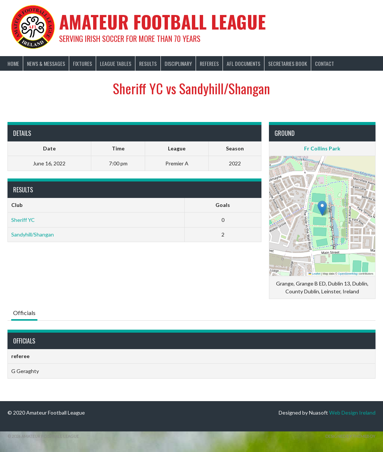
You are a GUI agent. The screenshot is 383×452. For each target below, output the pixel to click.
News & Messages (46, 63)
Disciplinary (178, 63)
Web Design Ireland (352, 412)
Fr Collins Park (322, 148)
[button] (322, 208)
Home (13, 63)
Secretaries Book (287, 63)
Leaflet (315, 273)
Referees (209, 63)
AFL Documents (243, 63)
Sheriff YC (23, 220)
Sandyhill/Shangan (32, 234)
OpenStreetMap (348, 273)
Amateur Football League (162, 21)
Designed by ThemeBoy (350, 436)
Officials (24, 312)
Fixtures (82, 63)
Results (148, 63)
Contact (324, 63)
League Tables (115, 63)
